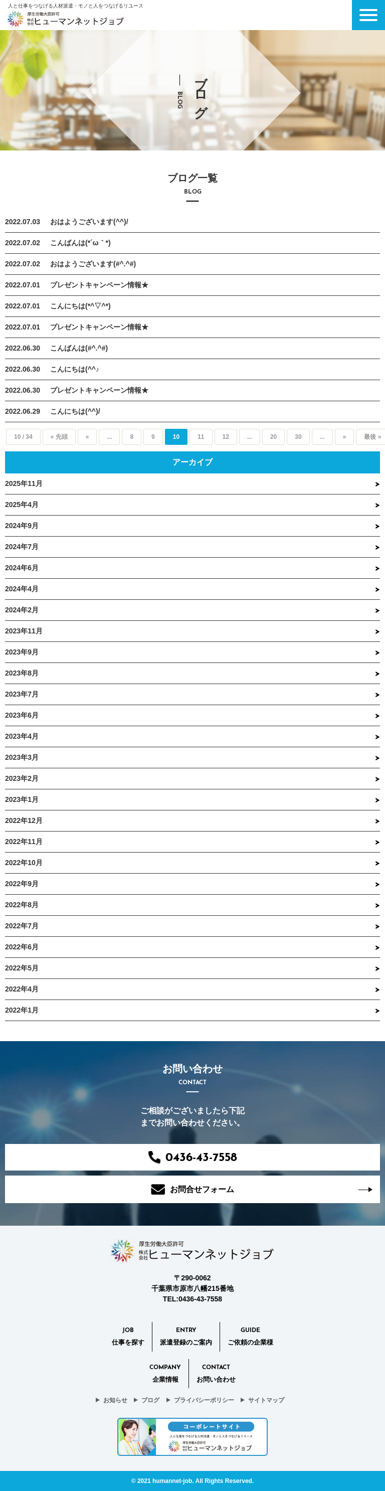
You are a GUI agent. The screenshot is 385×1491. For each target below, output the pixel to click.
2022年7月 (22, 926)
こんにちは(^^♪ (74, 369)
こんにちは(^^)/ (75, 411)
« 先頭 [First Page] (59, 436)
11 (201, 436)
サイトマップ (266, 1400)
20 (273, 436)
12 (226, 436)
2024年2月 (22, 610)
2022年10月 (24, 863)
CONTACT (216, 1375)
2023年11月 (24, 631)
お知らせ (115, 1400)
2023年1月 (22, 799)
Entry (186, 1338)
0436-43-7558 (192, 1158)
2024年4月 (22, 589)
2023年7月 (22, 694)
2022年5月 (22, 968)
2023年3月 (22, 757)
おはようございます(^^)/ (89, 222)
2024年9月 (22, 526)
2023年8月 (22, 673)
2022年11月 (24, 842)
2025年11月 (24, 483)
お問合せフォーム (192, 1189)
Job (128, 1338)
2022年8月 (22, 905)
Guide (250, 1338)
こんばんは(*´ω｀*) (80, 243)
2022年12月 (24, 820)
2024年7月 (22, 547)
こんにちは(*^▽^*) (80, 306)
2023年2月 (22, 778)
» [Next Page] (344, 436)
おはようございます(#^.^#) (93, 264)
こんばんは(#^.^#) (79, 348)
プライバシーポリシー (204, 1400)
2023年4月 (22, 736)
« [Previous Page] (87, 436)
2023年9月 (22, 652)
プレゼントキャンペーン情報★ (99, 285)
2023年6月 (22, 715)
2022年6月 (22, 947)
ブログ (150, 1400)
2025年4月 (22, 505)
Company (165, 1375)
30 (298, 436)
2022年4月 (22, 989)
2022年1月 (22, 1010)
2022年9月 (22, 884)
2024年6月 (22, 568)
